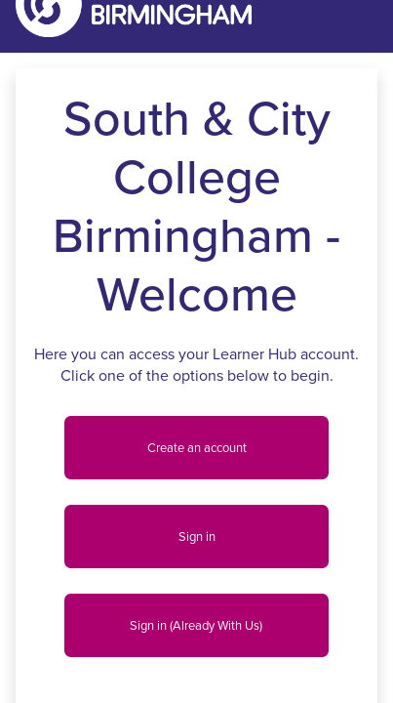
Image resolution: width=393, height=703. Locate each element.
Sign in (197, 536)
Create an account (197, 447)
